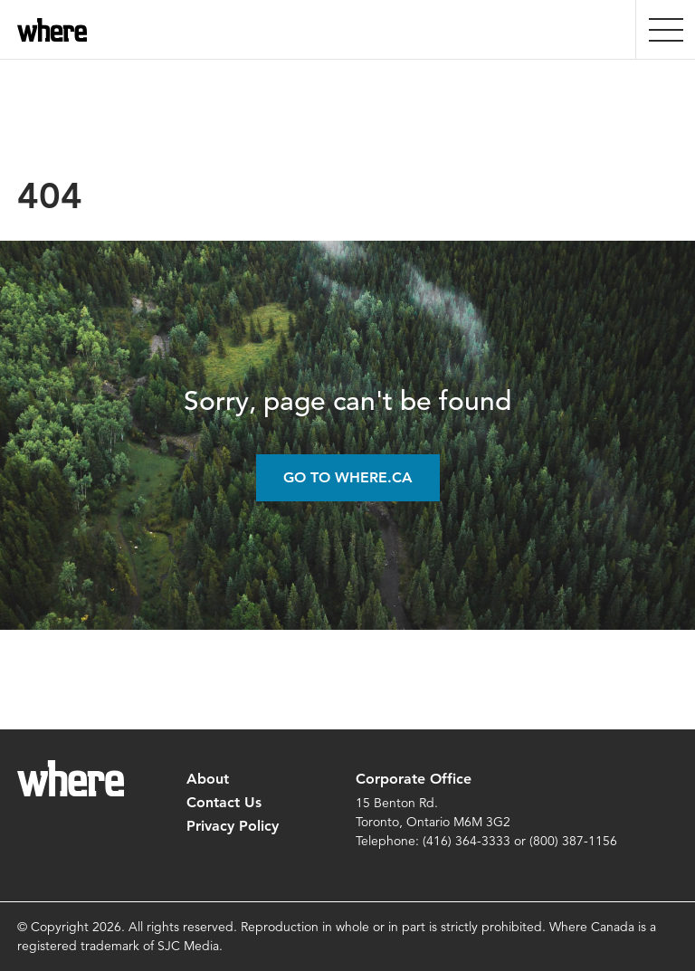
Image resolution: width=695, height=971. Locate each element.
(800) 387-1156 (573, 841)
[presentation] (666, 30)
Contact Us (224, 802)
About (207, 778)
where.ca (55, 30)
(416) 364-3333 (466, 841)
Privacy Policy (232, 825)
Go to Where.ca (348, 477)
